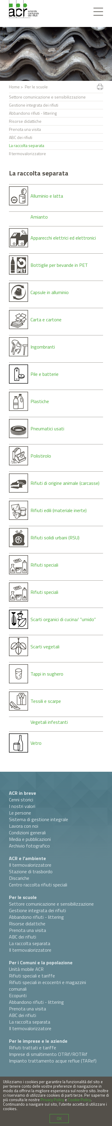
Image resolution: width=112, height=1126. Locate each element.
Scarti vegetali (44, 646)
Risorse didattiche (25, 121)
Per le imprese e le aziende (38, 1041)
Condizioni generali (27, 832)
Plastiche (39, 401)
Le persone (20, 812)
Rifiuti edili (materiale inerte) (58, 510)
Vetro (36, 743)
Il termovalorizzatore (27, 153)
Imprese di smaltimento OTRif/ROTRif (48, 1054)
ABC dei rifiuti (20, 137)
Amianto (39, 216)
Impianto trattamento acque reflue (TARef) (52, 1060)
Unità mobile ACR (26, 969)
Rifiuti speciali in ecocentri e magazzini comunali (47, 985)
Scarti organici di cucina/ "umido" (63, 619)
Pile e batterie (44, 374)
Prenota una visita (25, 129)
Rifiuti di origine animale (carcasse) (64, 483)
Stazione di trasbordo (31, 871)
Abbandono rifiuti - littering (33, 113)
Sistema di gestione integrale (38, 819)
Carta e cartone (46, 319)
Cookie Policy (79, 1100)
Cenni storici (21, 799)
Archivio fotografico (29, 845)
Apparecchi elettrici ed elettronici (63, 237)
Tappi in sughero (46, 673)
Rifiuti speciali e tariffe (32, 975)
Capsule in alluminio (49, 292)
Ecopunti (18, 995)
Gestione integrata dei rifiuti (33, 105)
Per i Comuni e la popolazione (41, 962)
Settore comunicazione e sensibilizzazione (47, 97)
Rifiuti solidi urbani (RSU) (54, 537)
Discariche (19, 878)
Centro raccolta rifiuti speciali (38, 884)
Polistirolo (40, 455)
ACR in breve (22, 793)
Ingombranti (42, 346)
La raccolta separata (26, 145)
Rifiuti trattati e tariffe (32, 1047)
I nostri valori (22, 806)
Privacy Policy (52, 1100)
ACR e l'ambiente (27, 858)
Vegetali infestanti (49, 722)
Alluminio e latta (46, 195)
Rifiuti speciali (44, 564)
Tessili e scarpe (45, 701)
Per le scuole (23, 897)
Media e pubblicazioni (30, 839)
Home (14, 87)
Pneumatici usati (47, 428)
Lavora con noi (23, 826)
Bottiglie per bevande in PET (59, 265)
